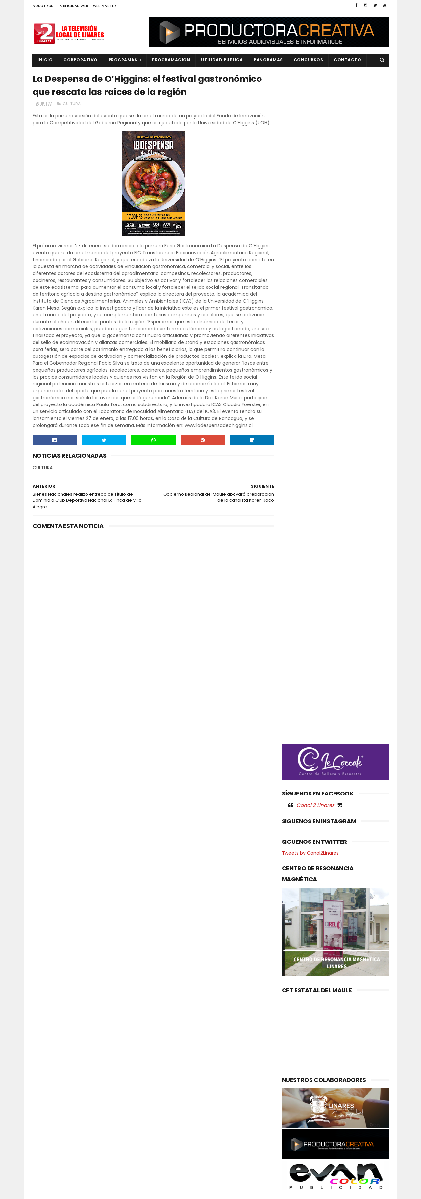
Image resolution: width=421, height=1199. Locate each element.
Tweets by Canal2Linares (310, 392)
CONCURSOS (308, 60)
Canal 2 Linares (315, 344)
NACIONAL (47, 1107)
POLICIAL (45, 1129)
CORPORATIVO (81, 60)
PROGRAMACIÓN (171, 60)
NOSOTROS (43, 5)
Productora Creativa (210, 1190)
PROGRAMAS (123, 60)
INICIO (45, 60)
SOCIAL (44, 1173)
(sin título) (166, 1052)
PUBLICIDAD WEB (73, 5)
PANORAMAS (268, 60)
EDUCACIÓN (49, 1084)
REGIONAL (46, 1151)
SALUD (43, 1162)
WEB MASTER (104, 5)
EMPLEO (44, 1095)
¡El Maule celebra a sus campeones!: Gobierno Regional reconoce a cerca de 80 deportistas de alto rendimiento (227, 1105)
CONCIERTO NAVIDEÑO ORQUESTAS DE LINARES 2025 (221, 1069)
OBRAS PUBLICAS (53, 1118)
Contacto (347, 60)
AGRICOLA (47, 1051)
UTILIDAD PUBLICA (222, 60)
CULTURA (72, 104)
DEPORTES (47, 1073)
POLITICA (46, 1140)
